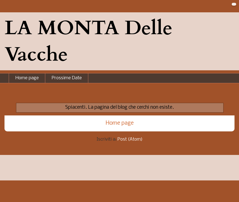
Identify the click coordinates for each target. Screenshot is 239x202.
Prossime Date (67, 78)
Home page (27, 78)
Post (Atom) (130, 139)
